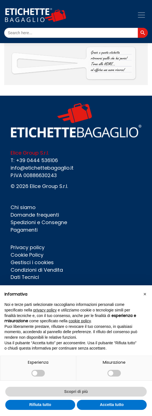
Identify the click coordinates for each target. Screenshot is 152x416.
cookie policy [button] (80, 321)
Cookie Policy (27, 254)
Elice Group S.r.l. (49, 186)
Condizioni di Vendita (37, 269)
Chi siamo (23, 207)
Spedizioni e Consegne (39, 222)
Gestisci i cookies (32, 262)
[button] (144, 294)
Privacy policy (28, 247)
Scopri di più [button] (76, 391)
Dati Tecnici (25, 277)
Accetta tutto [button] (112, 404)
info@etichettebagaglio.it (42, 167)
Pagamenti (24, 229)
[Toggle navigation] (141, 15)
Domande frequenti (35, 214)
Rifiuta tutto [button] (40, 404)
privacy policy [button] (45, 310)
